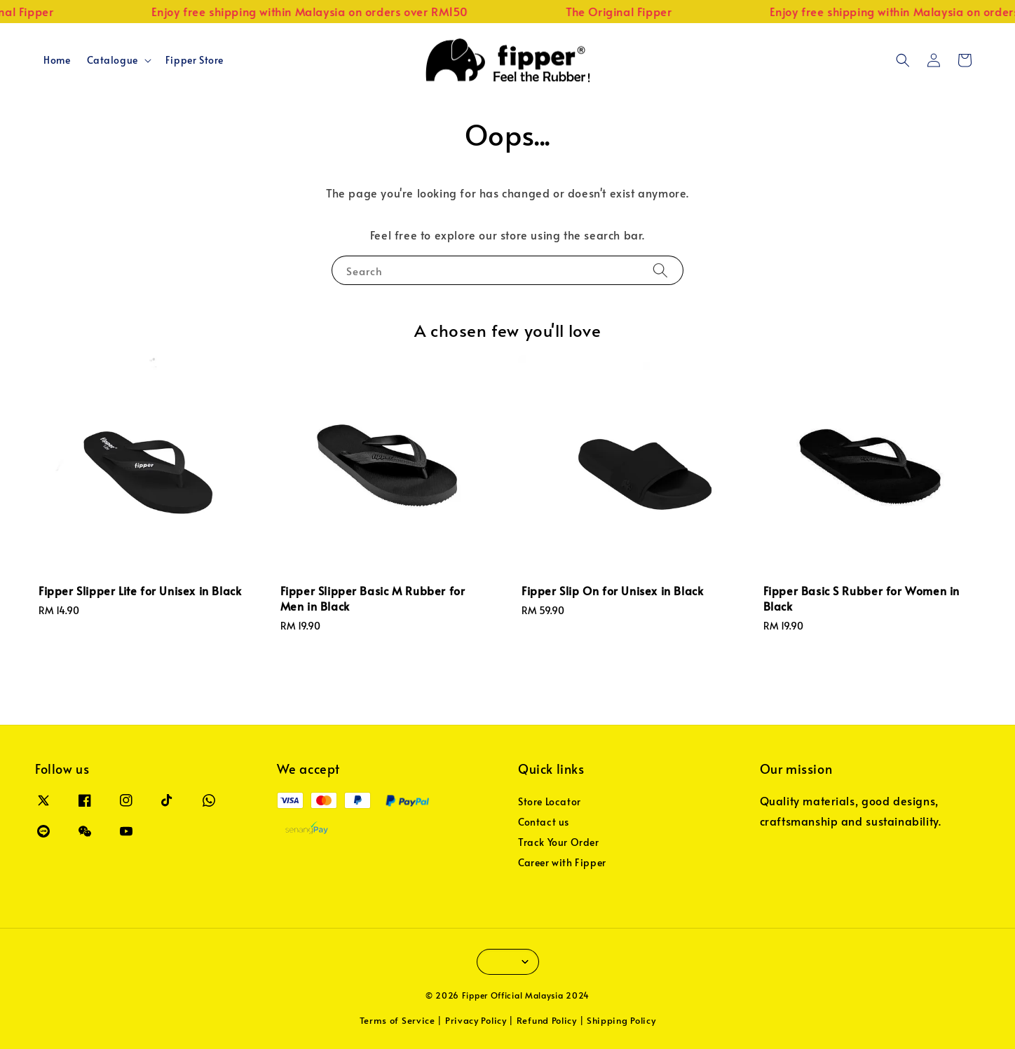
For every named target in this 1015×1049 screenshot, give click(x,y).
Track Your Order (558, 842)
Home (56, 60)
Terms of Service (397, 1020)
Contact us (543, 821)
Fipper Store (194, 60)
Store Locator (549, 802)
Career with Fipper (562, 862)
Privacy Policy (476, 1020)
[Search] (660, 270)
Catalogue (112, 60)
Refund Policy (547, 1020)
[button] (902, 60)
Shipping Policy (621, 1020)
